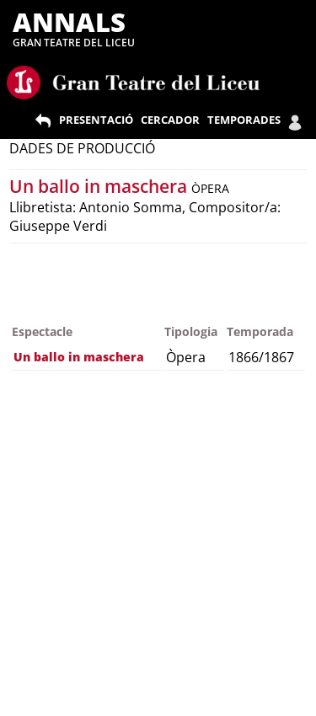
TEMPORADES (244, 119)
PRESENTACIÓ (96, 119)
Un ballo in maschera (100, 186)
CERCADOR (170, 119)
